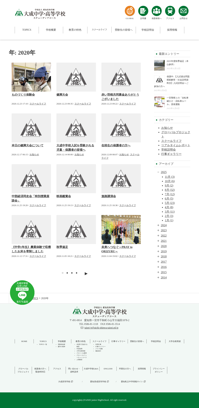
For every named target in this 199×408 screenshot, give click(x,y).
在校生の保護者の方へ (115, 145)
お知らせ (34, 154)
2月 (169, 216)
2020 (164, 246)
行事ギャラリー (171, 153)
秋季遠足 (62, 247)
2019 (164, 251)
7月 (170, 194)
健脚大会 (62, 94)
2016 (164, 266)
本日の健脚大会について (28, 145)
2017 (164, 261)
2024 (164, 225)
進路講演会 (108, 196)
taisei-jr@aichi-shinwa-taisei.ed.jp (101, 327)
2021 (164, 240)
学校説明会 (168, 149)
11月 (170, 176)
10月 (170, 181)
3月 (170, 211)
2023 (164, 230)
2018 (164, 256)
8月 (170, 189)
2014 (164, 277)
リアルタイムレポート (175, 145)
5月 (170, 202)
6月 (169, 198)
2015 (164, 272)
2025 (164, 172)
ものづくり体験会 (23, 94)
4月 (169, 207)
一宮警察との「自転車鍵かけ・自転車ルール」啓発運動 (177, 101)
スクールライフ (38, 103)
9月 (169, 185)
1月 (169, 220)
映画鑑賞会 (63, 196)
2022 (164, 235)
